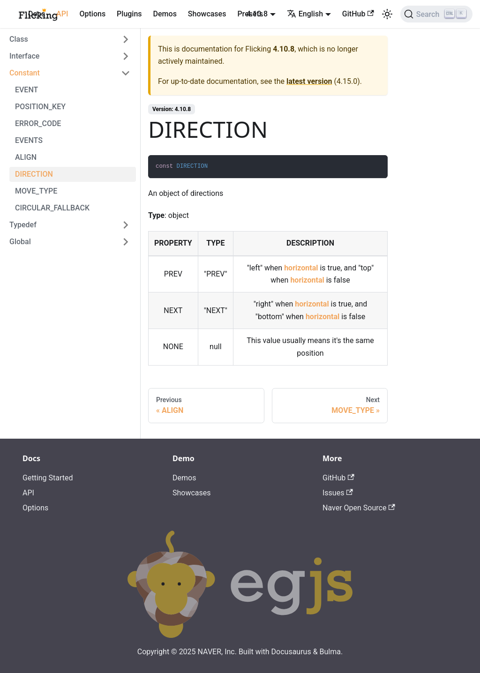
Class (18, 39)
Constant (24, 72)
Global (20, 241)
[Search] (436, 14)
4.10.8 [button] (257, 13)
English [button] (305, 13)
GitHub (358, 13)
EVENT (26, 89)
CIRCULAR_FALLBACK (52, 207)
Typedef (23, 224)
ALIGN (26, 157)
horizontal (301, 267)
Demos (165, 13)
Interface (24, 56)
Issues (337, 492)
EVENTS (29, 140)
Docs (36, 13)
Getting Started (47, 477)
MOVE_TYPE (36, 191)
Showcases (207, 13)
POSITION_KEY (40, 106)
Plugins (129, 13)
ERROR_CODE (38, 123)
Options (92, 13)
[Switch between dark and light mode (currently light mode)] (387, 14)
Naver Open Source (358, 507)
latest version (309, 81)
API (62, 13)
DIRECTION (34, 174)
